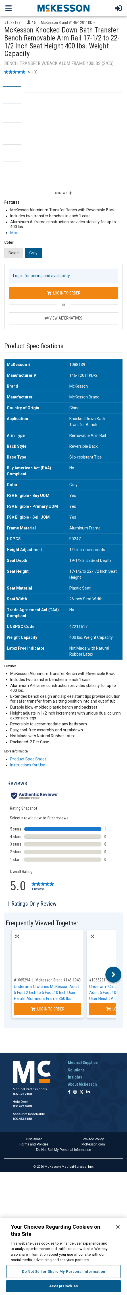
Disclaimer (34, 1139)
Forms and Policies (33, 1144)
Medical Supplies (83, 1062)
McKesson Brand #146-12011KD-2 (68, 22)
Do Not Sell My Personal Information (63, 1150)
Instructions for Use (27, 765)
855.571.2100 (22, 1094)
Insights (75, 1077)
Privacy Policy (93, 1139)
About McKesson (82, 1084)
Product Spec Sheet (28, 759)
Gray (33, 253)
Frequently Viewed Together (42, 923)
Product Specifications (33, 346)
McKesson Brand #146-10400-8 (61, 980)
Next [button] (113, 974)
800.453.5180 (22, 1119)
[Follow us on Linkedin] (88, 1092)
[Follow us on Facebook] (69, 1092)
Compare (63, 193)
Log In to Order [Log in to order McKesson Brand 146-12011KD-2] (63, 293)
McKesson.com (93, 1144)
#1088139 (12, 22)
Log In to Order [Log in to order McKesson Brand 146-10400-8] (47, 1009)
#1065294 (22, 980)
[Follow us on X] (82, 1092)
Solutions (76, 1070)
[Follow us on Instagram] (75, 1092)
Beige (14, 253)
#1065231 (97, 980)
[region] (63, 1256)
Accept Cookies (63, 1286)
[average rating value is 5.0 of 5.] (19, 72)
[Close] (118, 1227)
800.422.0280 (22, 1106)
